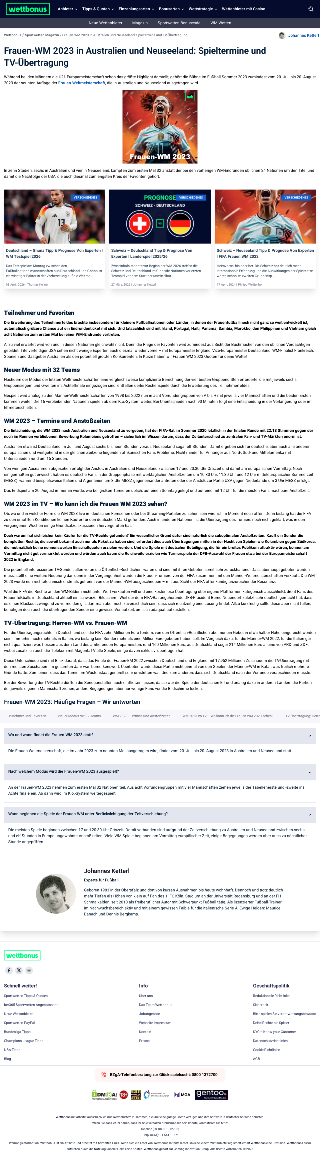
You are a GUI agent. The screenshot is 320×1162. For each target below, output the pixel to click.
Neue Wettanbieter (105, 23)
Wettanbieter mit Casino (243, 9)
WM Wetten (220, 23)
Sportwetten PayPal (19, 1022)
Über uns (146, 995)
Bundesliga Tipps (17, 1031)
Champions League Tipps (23, 1040)
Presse (144, 1040)
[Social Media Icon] (9, 970)
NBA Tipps (12, 1049)
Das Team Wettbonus (155, 1004)
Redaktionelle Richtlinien (271, 995)
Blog (7, 1058)
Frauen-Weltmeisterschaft (81, 83)
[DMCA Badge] (104, 1095)
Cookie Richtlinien (266, 1049)
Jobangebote (149, 1013)
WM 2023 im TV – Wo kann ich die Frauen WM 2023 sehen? (228, 716)
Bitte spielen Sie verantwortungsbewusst (284, 1013)
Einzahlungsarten (134, 9)
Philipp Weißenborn (251, 284)
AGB (256, 1058)
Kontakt (145, 1031)
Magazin (140, 23)
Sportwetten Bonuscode (179, 23)
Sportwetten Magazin (42, 35)
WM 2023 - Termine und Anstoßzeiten (141, 716)
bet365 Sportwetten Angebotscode (31, 1004)
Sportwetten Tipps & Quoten (26, 995)
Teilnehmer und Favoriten (26, 716)
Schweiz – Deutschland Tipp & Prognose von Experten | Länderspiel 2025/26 (151, 254)
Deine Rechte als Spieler (271, 1022)
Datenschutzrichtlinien (270, 1040)
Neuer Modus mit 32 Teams (79, 716)
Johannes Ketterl (303, 36)
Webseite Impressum (155, 1022)
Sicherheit (260, 1004)
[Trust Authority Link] (156, 1095)
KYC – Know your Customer (274, 1031)
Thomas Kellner (37, 284)
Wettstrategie (201, 9)
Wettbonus (12, 35)
